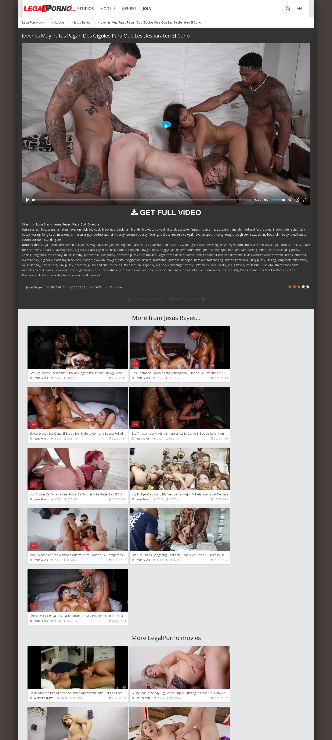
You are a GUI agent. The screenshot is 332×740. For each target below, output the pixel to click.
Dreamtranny (227, 577)
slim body (282, 234)
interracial (290, 229)
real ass (165, 234)
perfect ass (101, 234)
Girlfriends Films (43, 577)
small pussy (298, 234)
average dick (79, 229)
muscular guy (83, 234)
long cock (48, 234)
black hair (123, 229)
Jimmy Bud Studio (137, 698)
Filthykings (133, 638)
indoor (277, 229)
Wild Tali (224, 698)
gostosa (222, 229)
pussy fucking (149, 234)
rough (229, 234)
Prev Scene (144, 299)
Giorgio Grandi (43, 698)
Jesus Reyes (62, 224)
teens (51, 229)
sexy (253, 234)
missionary (64, 234)
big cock (95, 229)
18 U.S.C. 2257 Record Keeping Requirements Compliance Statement (157, 732)
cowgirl (160, 229)
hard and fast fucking (257, 229)
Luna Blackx (44, 224)
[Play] (27, 199)
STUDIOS (82, 8)
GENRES (126, 8)
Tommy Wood (42, 638)
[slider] (142, 200)
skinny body (266, 234)
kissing (36, 234)
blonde (136, 229)
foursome (208, 229)
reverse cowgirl (182, 234)
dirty (169, 229)
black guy (108, 229)
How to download (82, 720)
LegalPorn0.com (53, 732)
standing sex (52, 240)
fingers (195, 229)
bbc (43, 229)
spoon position (32, 240)
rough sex (241, 234)
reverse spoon (204, 234)
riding (219, 234)
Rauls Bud (79, 224)
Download (114, 287)
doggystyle (181, 229)
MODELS (104, 8)
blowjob (147, 229)
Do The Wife (134, 577)
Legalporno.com (45, 8)
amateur (63, 229)
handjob (235, 229)
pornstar (132, 234)
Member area (51, 720)
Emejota (93, 224)
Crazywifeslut (227, 638)
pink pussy (118, 234)
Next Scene (187, 299)
